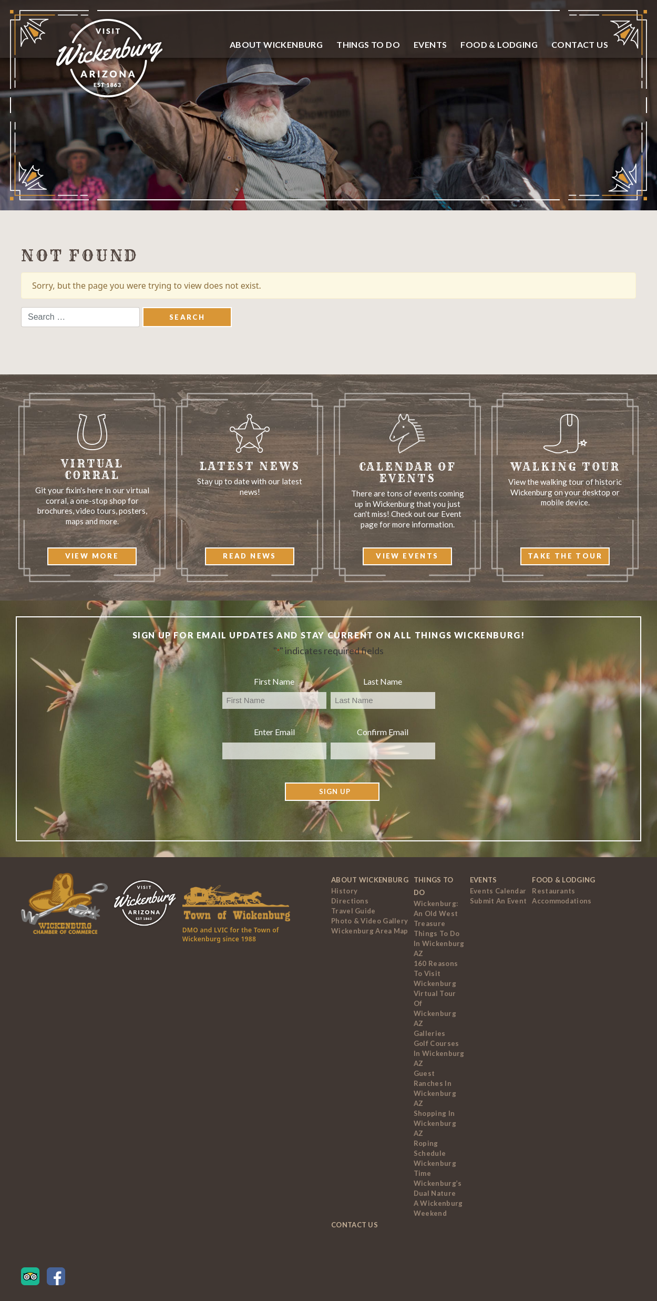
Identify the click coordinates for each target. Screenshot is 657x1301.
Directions (349, 901)
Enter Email (274, 732)
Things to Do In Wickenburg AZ (439, 943)
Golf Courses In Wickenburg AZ (439, 1053)
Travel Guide (353, 911)
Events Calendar (498, 891)
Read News (249, 556)
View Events (407, 556)
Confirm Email (382, 732)
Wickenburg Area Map (369, 931)
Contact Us (579, 44)
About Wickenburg (276, 44)
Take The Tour (565, 556)
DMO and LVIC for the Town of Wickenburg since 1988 (230, 934)
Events (430, 44)
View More (92, 556)
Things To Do (368, 44)
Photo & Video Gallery (369, 921)
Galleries (430, 1033)
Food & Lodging (499, 44)
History (344, 891)
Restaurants (553, 891)
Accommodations (561, 901)
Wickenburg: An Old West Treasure (436, 913)
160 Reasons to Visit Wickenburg (436, 973)
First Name (274, 681)
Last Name (382, 681)
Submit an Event (498, 901)
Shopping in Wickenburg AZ (435, 1123)
